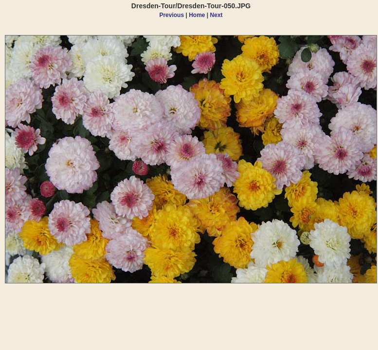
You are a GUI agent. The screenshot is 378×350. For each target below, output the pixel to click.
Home (197, 15)
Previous (171, 15)
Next (216, 15)
